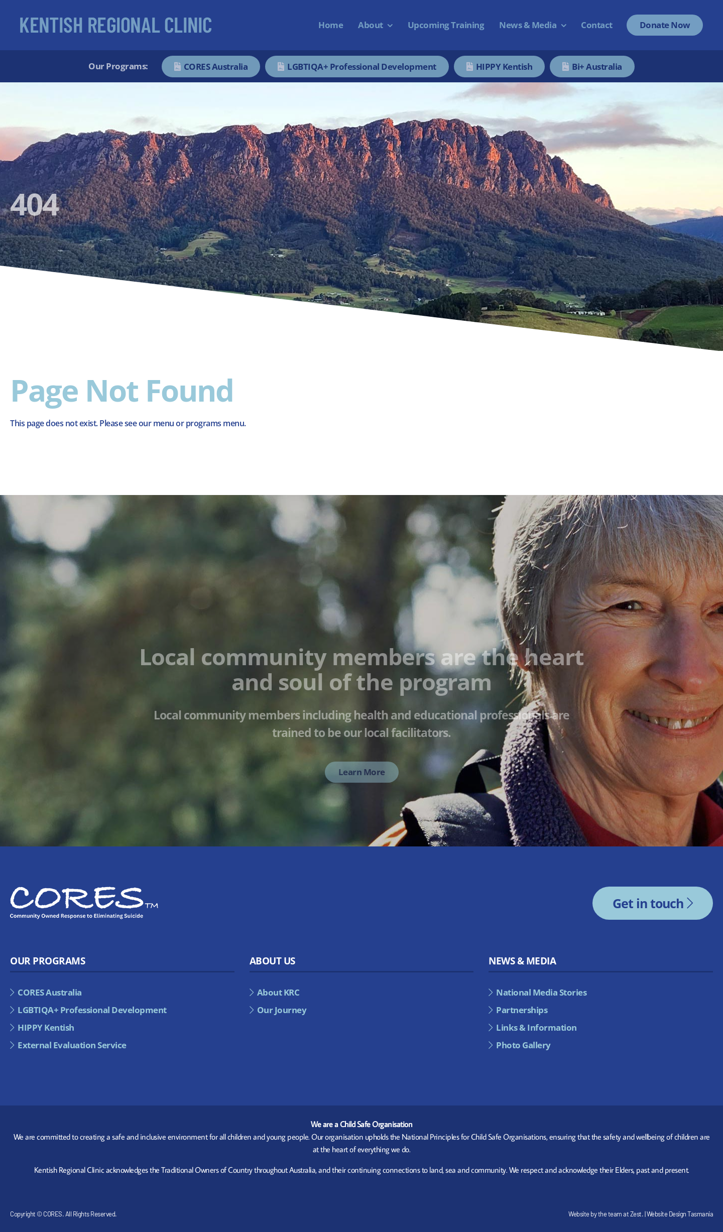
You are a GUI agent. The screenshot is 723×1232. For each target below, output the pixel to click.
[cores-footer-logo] (84, 890)
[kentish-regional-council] (115, 21)
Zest (636, 1214)
